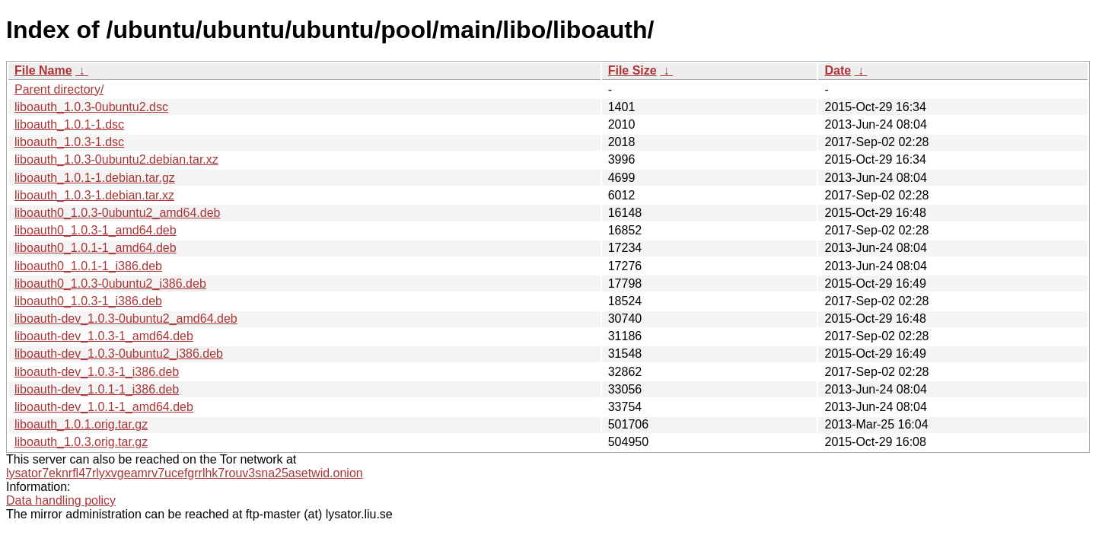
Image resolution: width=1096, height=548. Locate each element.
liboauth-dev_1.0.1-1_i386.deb (96, 389)
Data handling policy (61, 500)
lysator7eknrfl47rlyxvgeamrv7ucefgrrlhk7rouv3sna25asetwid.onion (184, 473)
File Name (43, 70)
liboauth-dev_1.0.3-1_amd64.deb (103, 336)
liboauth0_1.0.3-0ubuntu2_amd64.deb (117, 212)
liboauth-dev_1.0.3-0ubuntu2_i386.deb (118, 353)
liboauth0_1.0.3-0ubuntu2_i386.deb (110, 283)
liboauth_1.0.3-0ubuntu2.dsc (91, 106)
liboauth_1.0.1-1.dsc (69, 124)
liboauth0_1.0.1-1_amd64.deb (95, 247)
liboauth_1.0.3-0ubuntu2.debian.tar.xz (116, 159)
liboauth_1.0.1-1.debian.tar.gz (94, 177)
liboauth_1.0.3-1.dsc (69, 141)
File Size (632, 70)
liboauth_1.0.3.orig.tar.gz (81, 441)
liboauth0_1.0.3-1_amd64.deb (95, 230)
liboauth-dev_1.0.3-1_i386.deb (96, 371)
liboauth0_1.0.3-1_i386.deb (88, 301)
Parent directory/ (59, 89)
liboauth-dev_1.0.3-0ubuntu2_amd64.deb (125, 318)
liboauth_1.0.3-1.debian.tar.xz (94, 195)
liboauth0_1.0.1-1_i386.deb (88, 266)
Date (837, 70)
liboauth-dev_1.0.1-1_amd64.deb (103, 406)
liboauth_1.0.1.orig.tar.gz (81, 424)
